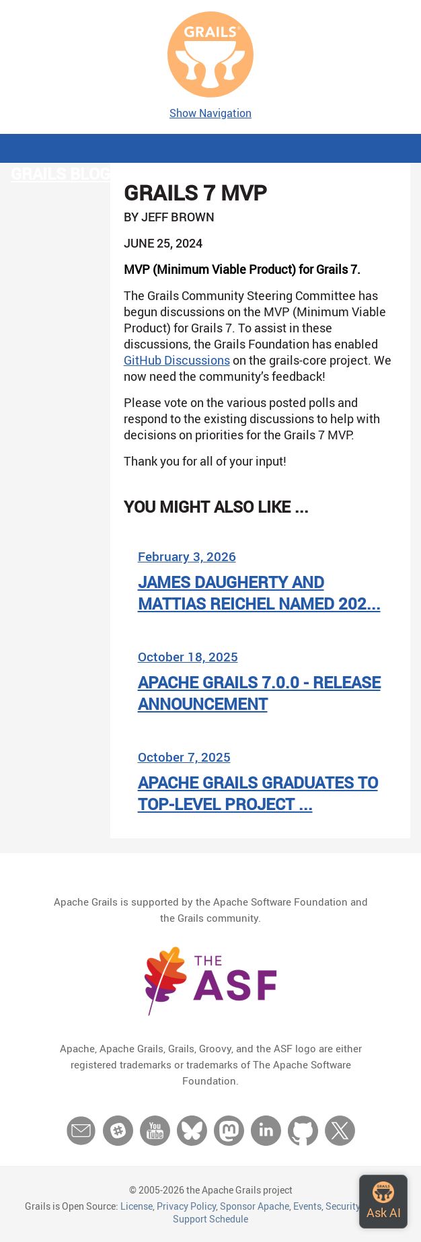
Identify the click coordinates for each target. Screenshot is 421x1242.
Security (343, 1206)
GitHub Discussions (177, 360)
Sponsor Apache (254, 1206)
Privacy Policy (186, 1206)
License (136, 1206)
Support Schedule (210, 1218)
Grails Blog (60, 173)
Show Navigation (210, 113)
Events (307, 1206)
